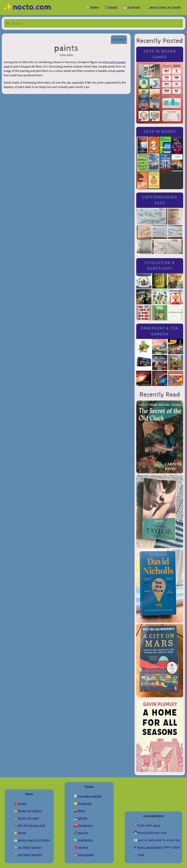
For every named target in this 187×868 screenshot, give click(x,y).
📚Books (111, 7)
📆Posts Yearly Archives (32, 840)
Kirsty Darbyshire (149, 847)
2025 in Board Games (159, 54)
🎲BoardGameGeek (87, 796)
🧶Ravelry (81, 847)
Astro (157, 825)
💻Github (80, 818)
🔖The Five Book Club (29, 825)
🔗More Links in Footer (163, 7)
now (141, 854)
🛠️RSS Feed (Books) (28, 854)
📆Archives (131, 7)
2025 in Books (159, 131)
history (119, 39)
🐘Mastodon (83, 840)
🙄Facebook (82, 803)
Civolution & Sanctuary (159, 266)
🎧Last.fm (81, 833)
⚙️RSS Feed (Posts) (27, 847)
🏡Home (92, 7)
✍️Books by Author (28, 811)
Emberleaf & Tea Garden (159, 331)
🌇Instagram (83, 825)
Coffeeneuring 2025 (160, 200)
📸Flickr (79, 811)
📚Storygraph (84, 854)
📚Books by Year (26, 818)
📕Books (20, 803)
